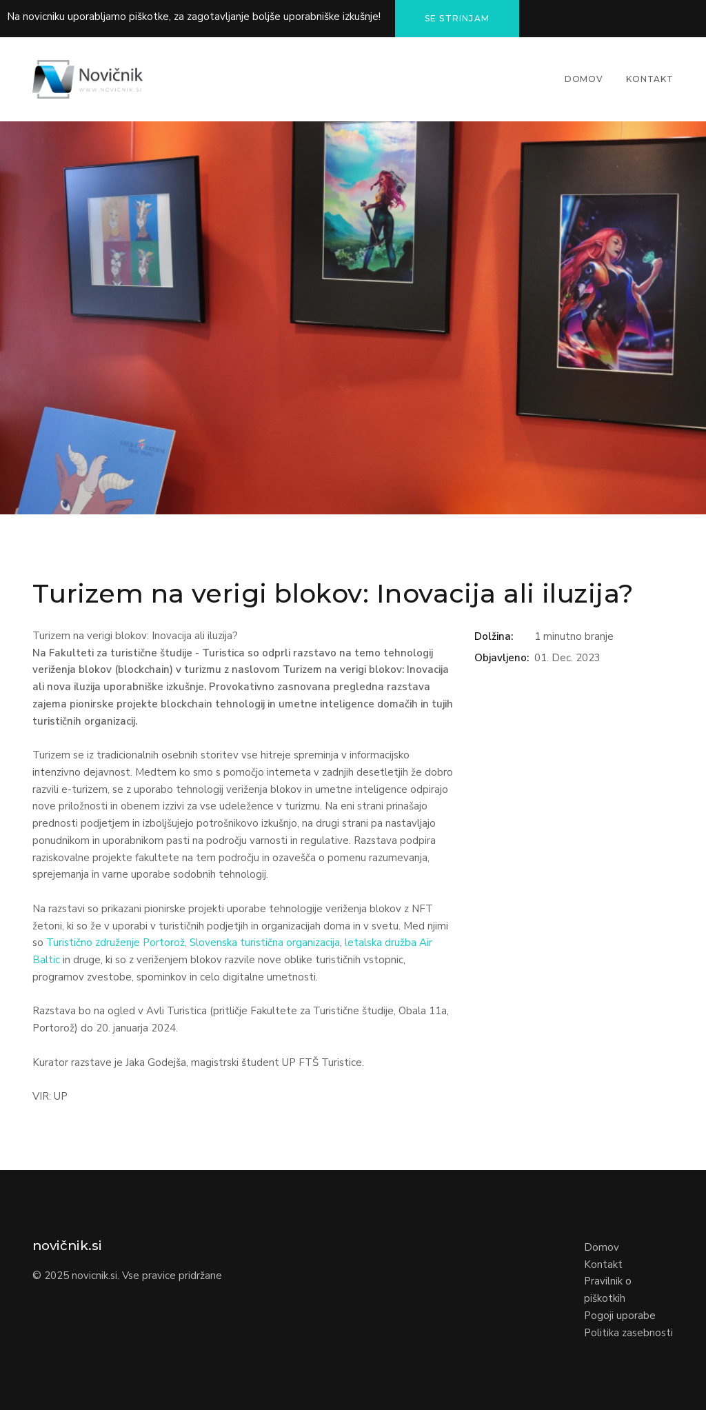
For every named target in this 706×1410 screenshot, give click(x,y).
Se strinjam (457, 18)
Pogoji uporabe (620, 1315)
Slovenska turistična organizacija (265, 942)
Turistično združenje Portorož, (116, 942)
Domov (584, 79)
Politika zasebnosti (628, 1333)
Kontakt (650, 79)
